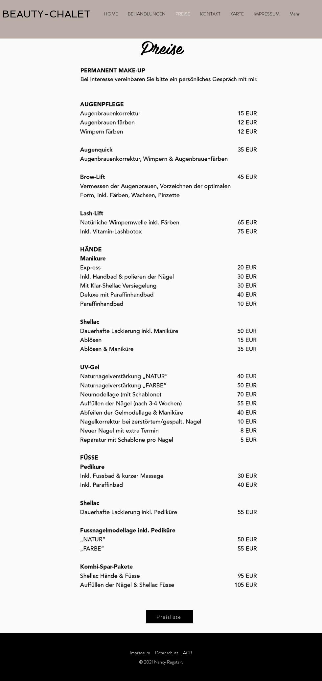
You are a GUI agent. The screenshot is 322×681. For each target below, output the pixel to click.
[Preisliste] (169, 616)
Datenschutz (167, 652)
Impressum (140, 652)
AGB (187, 652)
